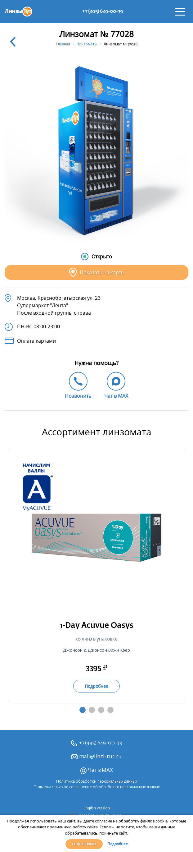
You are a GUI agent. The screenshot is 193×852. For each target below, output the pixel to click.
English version (96, 808)
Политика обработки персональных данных (96, 782)
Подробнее (117, 843)
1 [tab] (82, 710)
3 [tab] (101, 710)
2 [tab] (92, 710)
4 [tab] (110, 710)
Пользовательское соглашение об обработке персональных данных (97, 787)
